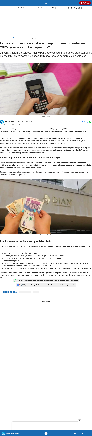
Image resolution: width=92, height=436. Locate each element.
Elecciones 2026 (50, 8)
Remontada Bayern (61, 8)
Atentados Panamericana (24, 8)
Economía (9, 38)
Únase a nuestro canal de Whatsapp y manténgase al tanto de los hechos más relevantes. (46, 280)
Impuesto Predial (24, 291)
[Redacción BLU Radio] (13, 122)
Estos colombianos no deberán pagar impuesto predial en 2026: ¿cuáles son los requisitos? (38, 38)
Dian (36, 291)
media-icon (46, 433)
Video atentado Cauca (38, 8)
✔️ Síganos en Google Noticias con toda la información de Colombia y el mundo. (46, 285)
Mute (75, 433)
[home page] (46, 3)
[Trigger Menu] (2, 3)
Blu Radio (2, 38)
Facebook (83, 122)
